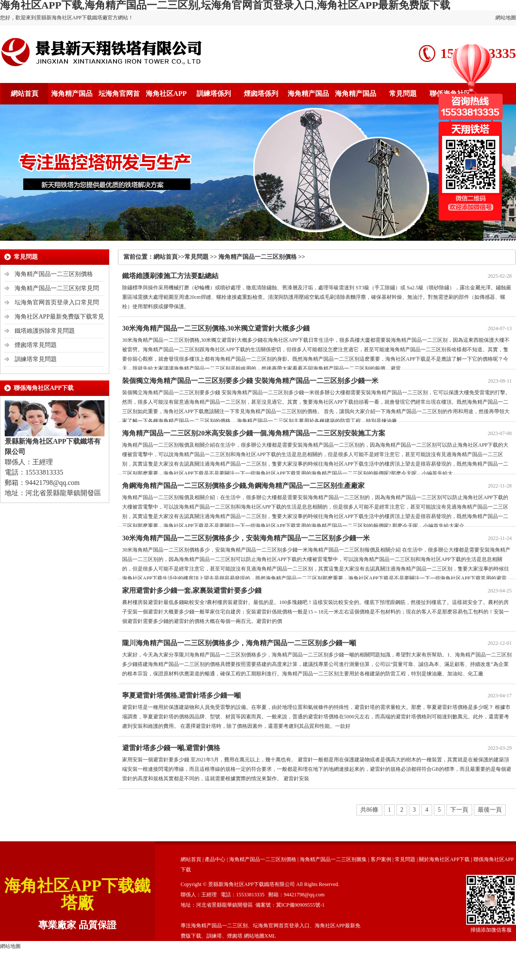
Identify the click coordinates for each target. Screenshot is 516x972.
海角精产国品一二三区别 (219, 926)
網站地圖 (505, 18)
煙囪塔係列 (261, 93)
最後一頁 (490, 809)
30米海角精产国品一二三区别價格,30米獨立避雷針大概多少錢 (216, 328)
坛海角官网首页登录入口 (281, 926)
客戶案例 (381, 859)
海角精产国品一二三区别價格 (54, 274)
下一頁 (459, 809)
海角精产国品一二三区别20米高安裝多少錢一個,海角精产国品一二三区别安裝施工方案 (253, 433)
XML (270, 936)
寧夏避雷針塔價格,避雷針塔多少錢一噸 (181, 695)
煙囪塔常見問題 (36, 345)
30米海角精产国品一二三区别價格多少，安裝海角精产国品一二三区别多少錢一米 (246, 538)
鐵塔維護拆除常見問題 (45, 331)
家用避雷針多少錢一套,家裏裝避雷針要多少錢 (191, 590)
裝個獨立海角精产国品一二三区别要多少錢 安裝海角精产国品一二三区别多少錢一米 (250, 380)
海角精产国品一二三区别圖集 (333, 859)
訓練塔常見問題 (36, 359)
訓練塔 (214, 936)
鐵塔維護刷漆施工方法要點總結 (170, 275)
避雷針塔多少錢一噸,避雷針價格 (171, 747)
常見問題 (403, 93)
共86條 (369, 809)
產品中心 (215, 859)
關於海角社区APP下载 (444, 859)
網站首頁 (24, 93)
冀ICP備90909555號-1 (300, 905)
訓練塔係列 (214, 93)
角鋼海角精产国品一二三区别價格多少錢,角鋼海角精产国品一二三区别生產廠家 (243, 485)
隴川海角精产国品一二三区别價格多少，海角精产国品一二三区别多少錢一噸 (239, 643)
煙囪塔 (235, 936)
